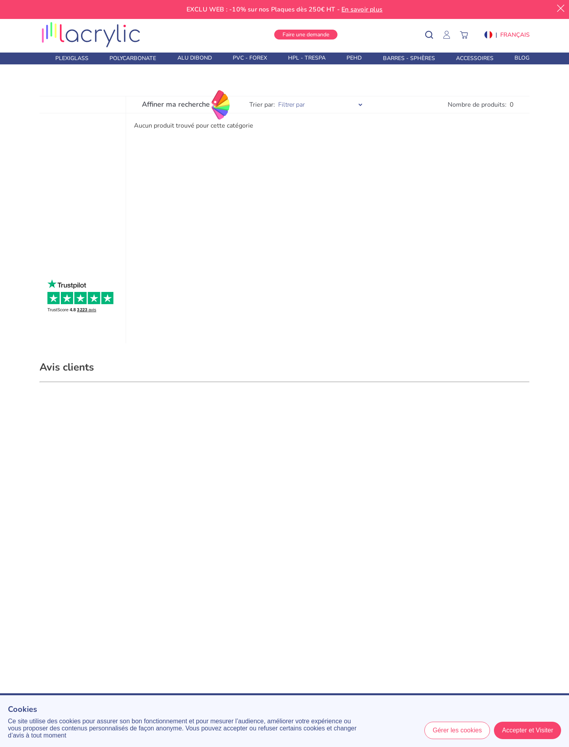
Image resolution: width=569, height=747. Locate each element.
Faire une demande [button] (306, 34)
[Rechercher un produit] (434, 35)
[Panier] (468, 35)
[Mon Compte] (450, 35)
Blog (521, 58)
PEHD (354, 58)
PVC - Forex (250, 58)
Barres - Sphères (409, 58)
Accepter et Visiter (527, 730)
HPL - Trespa (307, 58)
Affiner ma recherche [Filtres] (176, 104)
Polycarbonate (132, 58)
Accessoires (475, 58)
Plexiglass (72, 58)
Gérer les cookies (457, 730)
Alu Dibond (194, 58)
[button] (506, 35)
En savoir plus (361, 9)
